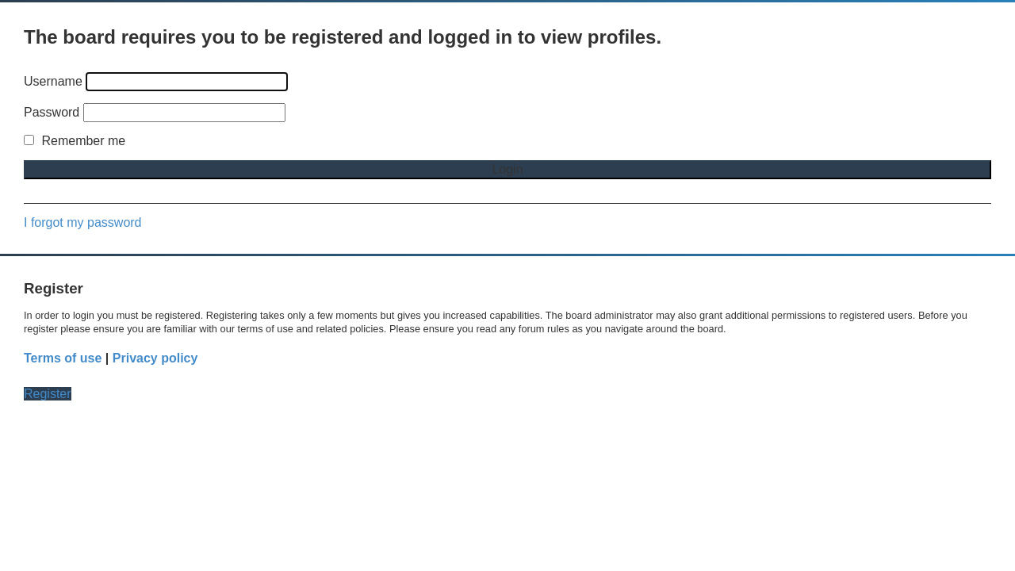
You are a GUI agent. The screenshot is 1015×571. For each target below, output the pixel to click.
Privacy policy (155, 358)
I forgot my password (83, 222)
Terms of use (63, 358)
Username (53, 81)
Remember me (74, 141)
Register (47, 393)
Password (51, 112)
